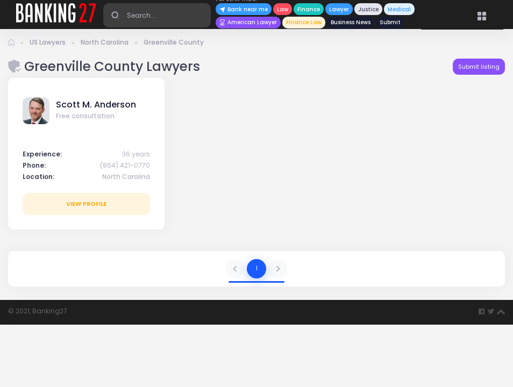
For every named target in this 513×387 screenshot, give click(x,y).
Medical (399, 9)
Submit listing (479, 66)
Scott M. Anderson (96, 104)
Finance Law (304, 22)
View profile (86, 203)
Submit (390, 22)
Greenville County (174, 42)
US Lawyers (48, 42)
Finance (308, 9)
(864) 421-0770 (125, 165)
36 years (136, 154)
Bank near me (243, 9)
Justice (368, 9)
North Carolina (105, 42)
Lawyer (339, 9)
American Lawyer (248, 22)
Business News (350, 22)
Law (282, 9)
